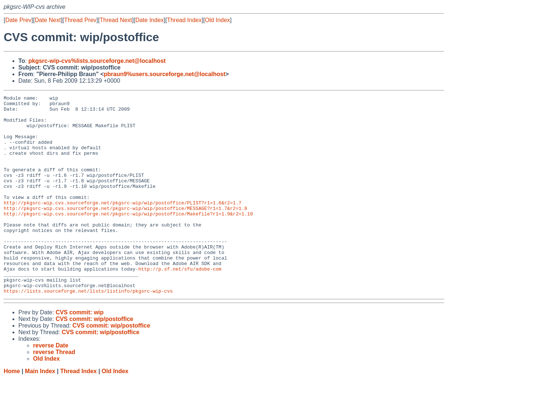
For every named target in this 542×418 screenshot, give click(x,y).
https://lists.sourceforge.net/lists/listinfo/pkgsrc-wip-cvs (88, 330)
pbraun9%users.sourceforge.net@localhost (164, 74)
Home (12, 411)
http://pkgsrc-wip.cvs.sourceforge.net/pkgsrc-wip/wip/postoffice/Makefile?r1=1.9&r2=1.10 (128, 238)
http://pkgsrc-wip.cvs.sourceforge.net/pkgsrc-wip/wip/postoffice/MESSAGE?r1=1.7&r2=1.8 (125, 231)
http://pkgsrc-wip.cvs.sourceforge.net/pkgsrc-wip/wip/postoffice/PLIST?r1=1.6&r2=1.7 (122, 224)
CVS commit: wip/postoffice (94, 359)
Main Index (40, 411)
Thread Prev (80, 20)
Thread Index (184, 20)
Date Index (149, 20)
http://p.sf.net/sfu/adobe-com (179, 304)
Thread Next (116, 20)
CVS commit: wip (79, 352)
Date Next (48, 20)
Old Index (217, 20)
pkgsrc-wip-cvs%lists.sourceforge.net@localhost (97, 61)
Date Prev (18, 20)
